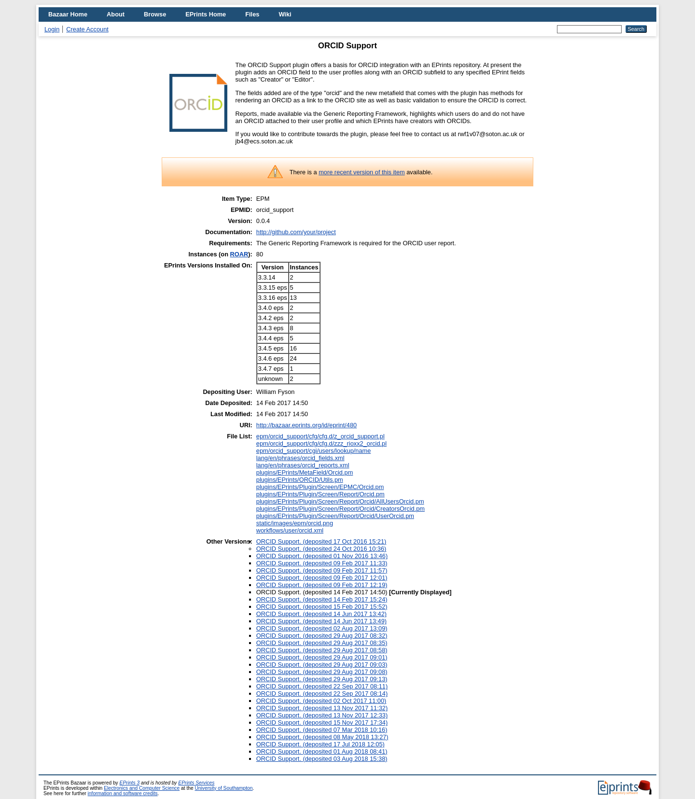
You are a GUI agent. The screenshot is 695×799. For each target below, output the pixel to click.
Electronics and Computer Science (142, 788)
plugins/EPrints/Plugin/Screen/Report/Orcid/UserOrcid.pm (335, 515)
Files (252, 14)
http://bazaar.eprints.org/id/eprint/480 (306, 425)
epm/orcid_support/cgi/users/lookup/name (313, 450)
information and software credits (123, 793)
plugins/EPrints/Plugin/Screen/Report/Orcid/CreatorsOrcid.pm (340, 508)
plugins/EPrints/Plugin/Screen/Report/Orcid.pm (320, 494)
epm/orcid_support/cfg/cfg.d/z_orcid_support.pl (320, 436)
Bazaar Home (67, 14)
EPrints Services (196, 782)
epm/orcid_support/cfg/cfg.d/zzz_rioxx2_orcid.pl (321, 443)
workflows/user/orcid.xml (289, 530)
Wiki (284, 14)
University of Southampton (223, 788)
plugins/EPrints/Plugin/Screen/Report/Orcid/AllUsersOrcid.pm (340, 501)
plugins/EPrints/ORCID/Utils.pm (299, 479)
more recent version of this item (362, 172)
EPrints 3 (130, 782)
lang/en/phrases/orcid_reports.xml (302, 465)
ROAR (239, 254)
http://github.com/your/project (296, 232)
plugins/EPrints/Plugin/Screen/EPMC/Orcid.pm (320, 487)
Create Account (87, 29)
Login (51, 29)
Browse (155, 14)
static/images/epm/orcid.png (294, 523)
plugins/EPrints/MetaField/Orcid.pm (304, 472)
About (116, 14)
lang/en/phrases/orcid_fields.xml (300, 458)
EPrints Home (205, 14)
